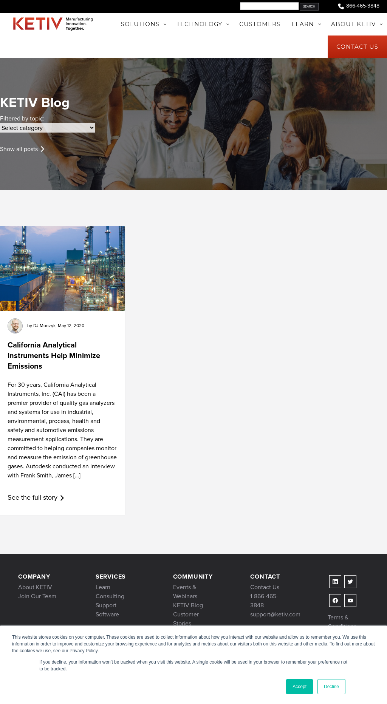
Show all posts (19, 149)
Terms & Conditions (342, 622)
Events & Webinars (185, 592)
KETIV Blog (188, 605)
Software (107, 614)
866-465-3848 (358, 6)
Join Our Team (37, 596)
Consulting (110, 596)
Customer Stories (186, 619)
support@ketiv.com (275, 614)
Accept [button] (300, 686)
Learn (103, 587)
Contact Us (264, 587)
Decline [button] (331, 686)
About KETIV (35, 587)
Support (106, 605)
